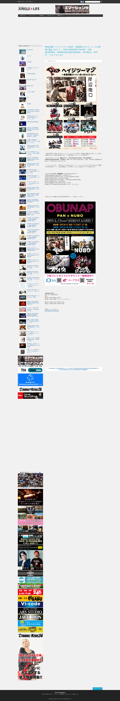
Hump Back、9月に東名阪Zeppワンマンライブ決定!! (61, 368)
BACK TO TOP (97, 688)
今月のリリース (50, 15)
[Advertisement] (60, 29)
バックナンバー (32, 15)
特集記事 (41, 15)
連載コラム (60, 15)
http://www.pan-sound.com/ (52, 310)
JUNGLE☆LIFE (28, 9)
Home (43, 694)
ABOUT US (22, 15)
